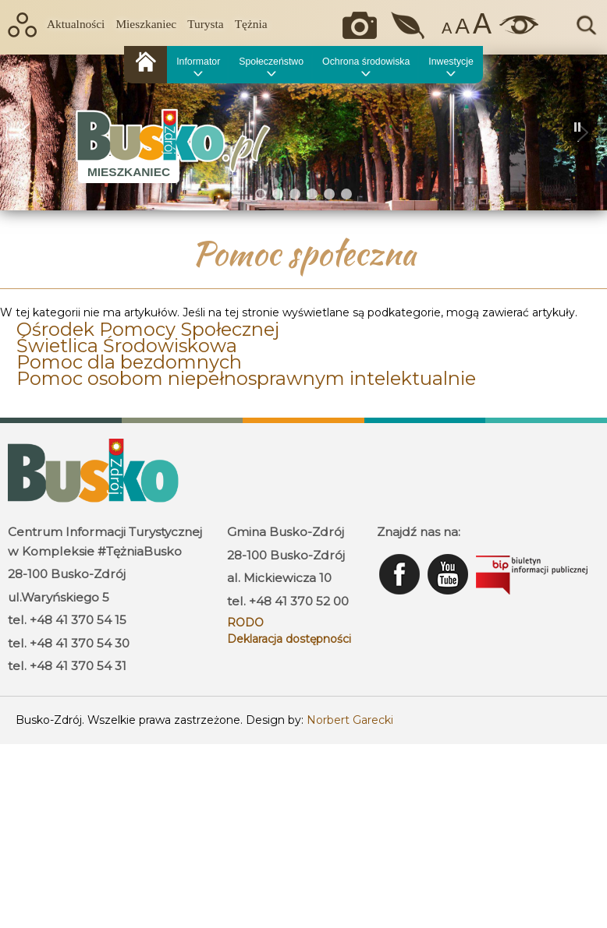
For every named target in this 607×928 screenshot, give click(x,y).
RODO (245, 623)
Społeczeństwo (271, 61)
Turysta (205, 23)
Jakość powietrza (409, 25)
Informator (198, 61)
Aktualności (76, 23)
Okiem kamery (364, 25)
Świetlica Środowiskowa (126, 345)
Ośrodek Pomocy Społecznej (147, 329)
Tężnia (251, 23)
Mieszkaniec (145, 23)
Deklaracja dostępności (289, 639)
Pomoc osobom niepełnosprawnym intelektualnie (246, 378)
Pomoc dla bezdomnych (129, 362)
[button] (24, 132)
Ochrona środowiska (366, 61)
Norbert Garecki (350, 720)
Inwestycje (450, 61)
